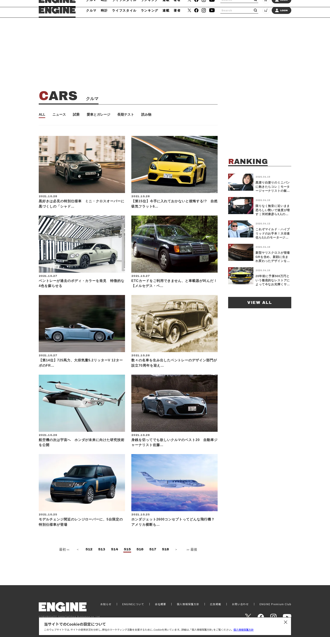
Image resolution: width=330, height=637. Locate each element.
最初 (63, 562)
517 (152, 562)
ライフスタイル (124, 10)
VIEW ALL (259, 302)
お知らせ (106, 604)
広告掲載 (215, 604)
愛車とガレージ (98, 114)
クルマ (91, 10)
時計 (104, 10)
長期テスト (125, 114)
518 (165, 562)
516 (139, 562)
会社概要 (160, 604)
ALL (42, 114)
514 (114, 562)
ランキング (149, 10)
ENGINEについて (133, 604)
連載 (165, 10)
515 (127, 562)
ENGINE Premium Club (275, 604)
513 (101, 562)
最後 (191, 562)
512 (88, 562)
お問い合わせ (240, 604)
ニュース (59, 114)
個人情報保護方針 (243, 629)
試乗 (76, 114)
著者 (177, 10)
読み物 (146, 114)
